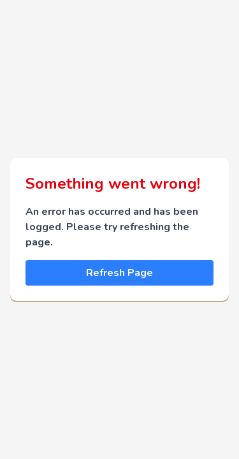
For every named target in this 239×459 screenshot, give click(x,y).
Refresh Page (119, 273)
